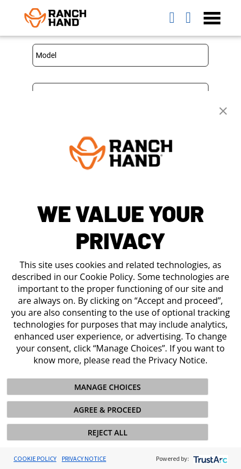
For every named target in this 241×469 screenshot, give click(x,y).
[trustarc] (209, 458)
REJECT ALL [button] (108, 432)
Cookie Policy (35, 458)
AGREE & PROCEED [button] (107, 410)
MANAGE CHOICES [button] (107, 387)
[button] (223, 110)
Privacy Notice (84, 458)
